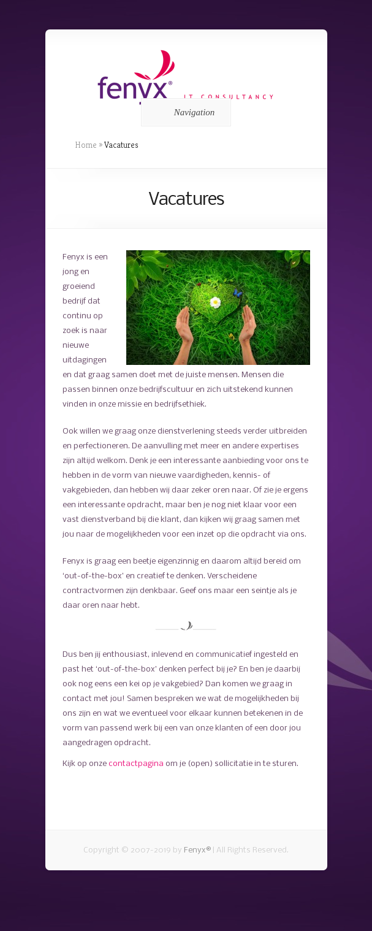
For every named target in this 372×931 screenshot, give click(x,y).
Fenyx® (197, 850)
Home (86, 144)
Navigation (184, 112)
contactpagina (136, 764)
